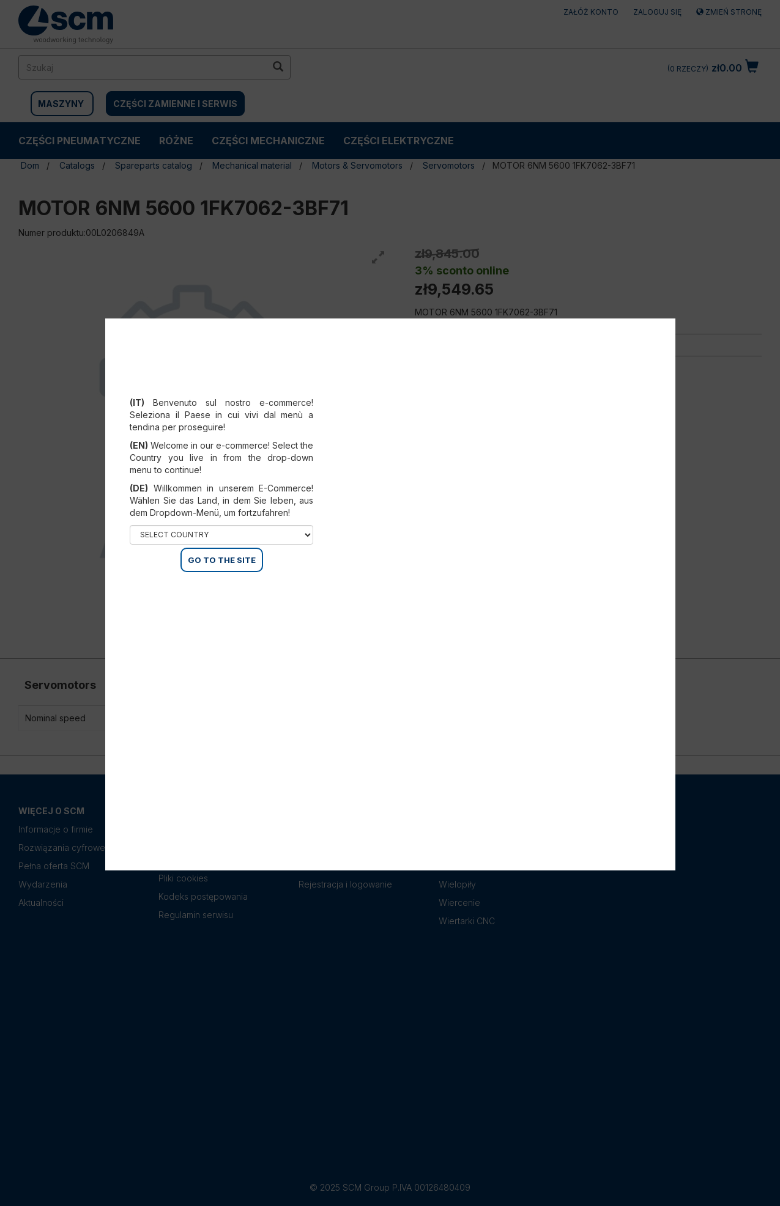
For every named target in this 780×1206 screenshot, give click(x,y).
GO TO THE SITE (222, 560)
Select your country (222, 387)
